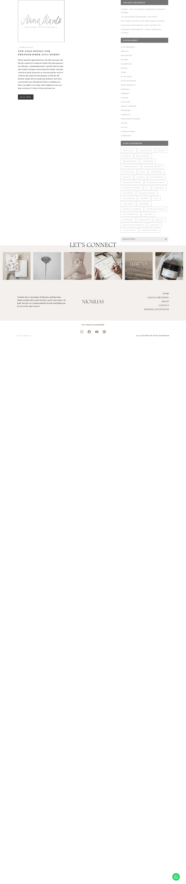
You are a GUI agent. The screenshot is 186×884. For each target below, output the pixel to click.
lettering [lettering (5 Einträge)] (144, 198)
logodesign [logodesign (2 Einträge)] (144, 204)
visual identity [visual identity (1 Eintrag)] (129, 230)
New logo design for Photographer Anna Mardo (139, 16)
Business (124, 68)
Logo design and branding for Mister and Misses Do (141, 25)
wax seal (124, 127)
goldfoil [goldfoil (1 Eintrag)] (127, 177)
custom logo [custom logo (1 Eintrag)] (129, 172)
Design (123, 72)
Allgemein (125, 51)
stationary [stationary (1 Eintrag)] (154, 225)
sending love (125, 114)
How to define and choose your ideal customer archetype (142, 21)
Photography (126, 110)
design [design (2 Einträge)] (143, 172)
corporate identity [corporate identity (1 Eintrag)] (152, 166)
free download (126, 76)
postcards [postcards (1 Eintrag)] (148, 214)
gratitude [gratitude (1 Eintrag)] (140, 177)
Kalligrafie (125, 93)
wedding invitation (128, 131)
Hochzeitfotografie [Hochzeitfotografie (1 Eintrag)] (132, 182)
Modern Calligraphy (128, 106)
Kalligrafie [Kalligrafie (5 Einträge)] (128, 193)
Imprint (28, 335)
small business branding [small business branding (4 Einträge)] (134, 225)
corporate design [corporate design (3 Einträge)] (131, 166)
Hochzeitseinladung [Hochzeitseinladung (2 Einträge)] (156, 182)
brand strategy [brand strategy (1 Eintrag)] (143, 156)
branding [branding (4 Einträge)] (127, 156)
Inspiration (125, 89)
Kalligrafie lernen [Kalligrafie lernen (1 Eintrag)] (147, 193)
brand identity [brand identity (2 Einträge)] (146, 150)
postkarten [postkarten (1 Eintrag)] (128, 220)
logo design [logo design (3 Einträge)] (128, 204)
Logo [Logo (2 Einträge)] (156, 198)
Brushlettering (126, 64)
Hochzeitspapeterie (128, 85)
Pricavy (20, 335)
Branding (124, 59)
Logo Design (125, 102)
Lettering (124, 97)
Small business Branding (130, 118)
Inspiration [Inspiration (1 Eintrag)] (159, 188)
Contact (163, 305)
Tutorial (124, 123)
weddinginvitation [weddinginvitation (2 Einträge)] (150, 230)
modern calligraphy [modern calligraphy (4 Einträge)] (132, 209)
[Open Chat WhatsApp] (176, 877)
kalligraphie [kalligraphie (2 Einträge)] (129, 198)
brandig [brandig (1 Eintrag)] (161, 150)
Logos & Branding (158, 297)
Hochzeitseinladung (128, 80)
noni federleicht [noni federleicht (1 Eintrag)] (130, 214)
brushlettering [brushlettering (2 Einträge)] (130, 161)
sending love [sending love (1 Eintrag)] (144, 220)
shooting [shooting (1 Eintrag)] (159, 220)
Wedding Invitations (156, 309)
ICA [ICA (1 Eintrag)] (147, 188)
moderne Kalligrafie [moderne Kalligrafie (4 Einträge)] (155, 209)
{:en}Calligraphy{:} (128, 47)
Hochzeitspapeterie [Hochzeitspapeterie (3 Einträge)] (132, 188)
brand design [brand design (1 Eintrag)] (128, 150)
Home (165, 293)
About (165, 301)
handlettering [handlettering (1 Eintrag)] (156, 177)
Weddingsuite (126, 135)
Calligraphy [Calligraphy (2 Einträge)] (147, 161)
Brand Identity (126, 55)
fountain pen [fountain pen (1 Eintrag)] (156, 172)
